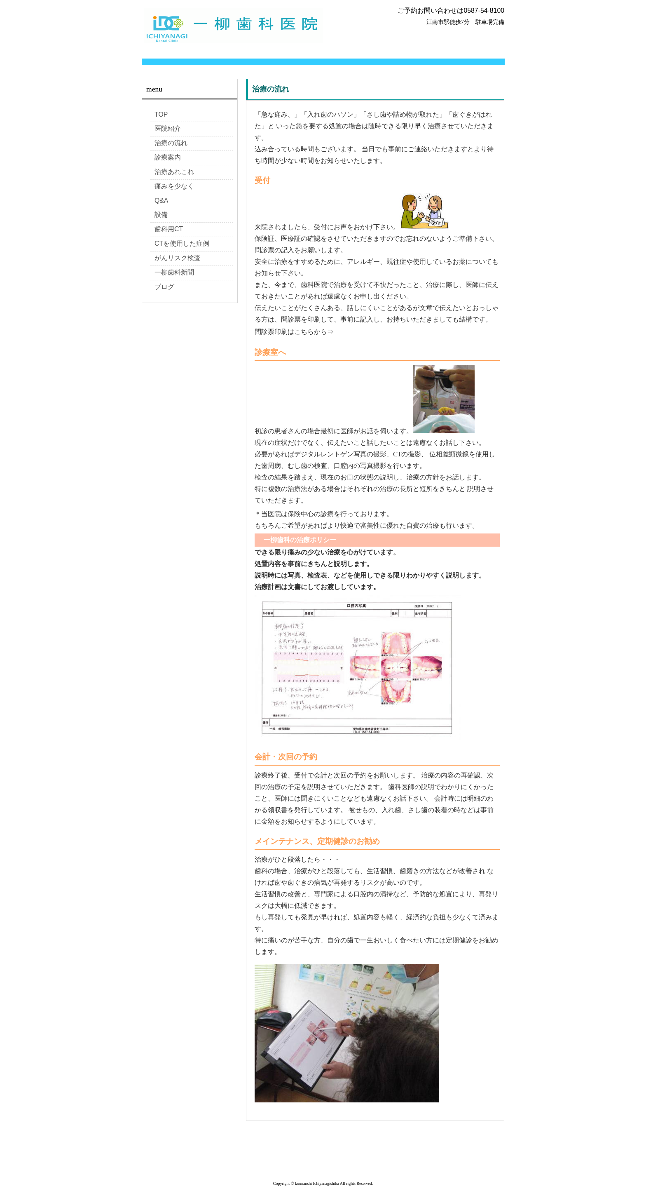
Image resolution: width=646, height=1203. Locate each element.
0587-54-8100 (483, 10)
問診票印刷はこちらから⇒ (294, 331)
